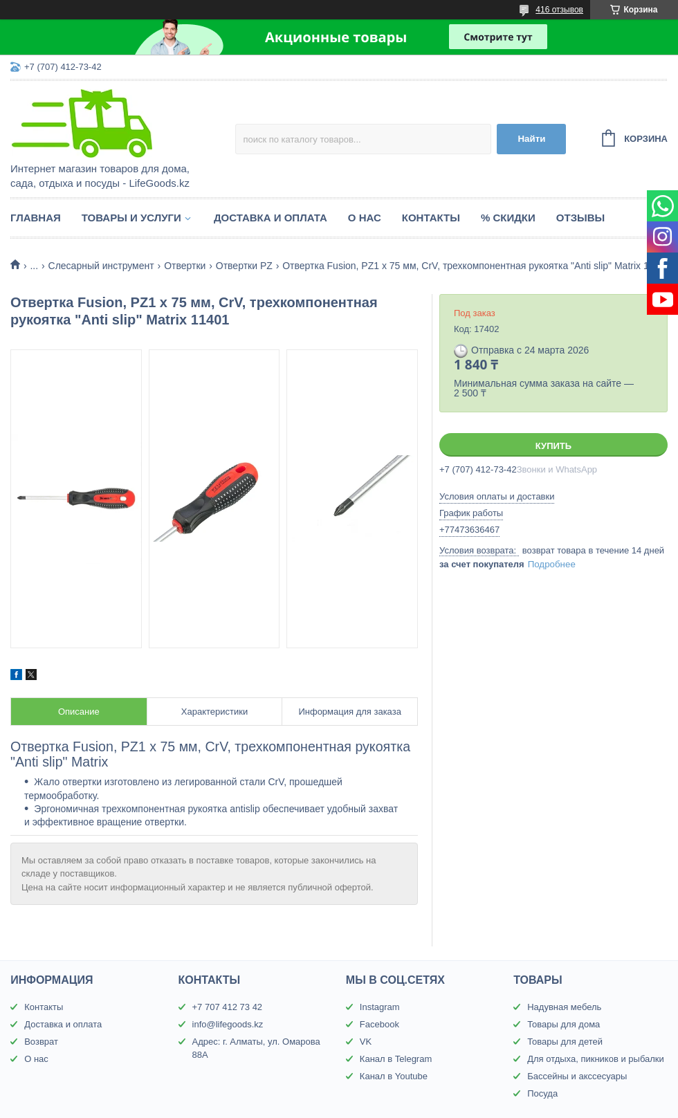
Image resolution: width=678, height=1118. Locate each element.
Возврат (41, 1041)
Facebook (379, 1024)
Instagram (380, 1007)
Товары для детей (565, 1041)
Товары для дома (563, 1024)
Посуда (542, 1093)
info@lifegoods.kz (228, 1024)
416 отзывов (559, 10)
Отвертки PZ (244, 265)
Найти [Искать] (531, 139)
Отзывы (580, 217)
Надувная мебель (564, 1007)
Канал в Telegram (396, 1059)
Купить (553, 446)
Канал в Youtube (394, 1076)
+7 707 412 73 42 (227, 1007)
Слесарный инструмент (101, 265)
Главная (35, 217)
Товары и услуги (131, 217)
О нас (364, 217)
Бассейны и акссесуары (577, 1076)
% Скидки (508, 217)
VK (366, 1041)
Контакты (431, 217)
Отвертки (184, 265)
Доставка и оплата (270, 217)
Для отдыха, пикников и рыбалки (595, 1059)
